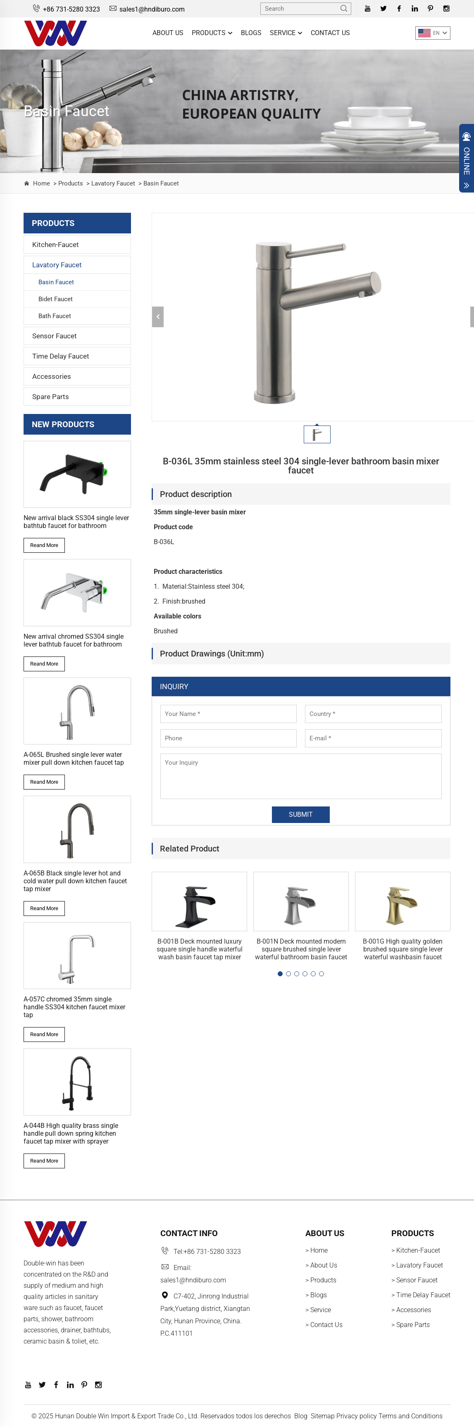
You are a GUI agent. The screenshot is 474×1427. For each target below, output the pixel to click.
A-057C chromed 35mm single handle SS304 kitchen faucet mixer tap (74, 1007)
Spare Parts (50, 396)
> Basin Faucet (158, 183)
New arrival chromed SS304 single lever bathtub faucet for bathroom (74, 640)
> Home (316, 1250)
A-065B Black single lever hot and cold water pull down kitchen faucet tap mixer (75, 881)
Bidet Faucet (55, 299)
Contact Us (330, 33)
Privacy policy (356, 1416)
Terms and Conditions (411, 1416)
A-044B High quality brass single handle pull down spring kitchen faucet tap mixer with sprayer (71, 1133)
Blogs (251, 33)
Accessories (51, 376)
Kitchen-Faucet (55, 244)
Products (212, 33)
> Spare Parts (410, 1325)
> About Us (321, 1265)
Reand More (44, 545)
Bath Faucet (54, 316)
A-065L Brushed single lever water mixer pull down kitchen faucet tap (74, 758)
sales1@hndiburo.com (146, 9)
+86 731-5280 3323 (66, 9)
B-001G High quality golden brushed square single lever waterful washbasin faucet (403, 949)
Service (286, 33)
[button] (280, 973)
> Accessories (411, 1310)
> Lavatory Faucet (110, 183)
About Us (167, 33)
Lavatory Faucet (57, 265)
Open (466, 160)
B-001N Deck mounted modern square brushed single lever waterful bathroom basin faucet (301, 949)
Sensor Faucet (54, 336)
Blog (300, 1416)
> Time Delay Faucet (420, 1295)
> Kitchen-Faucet (415, 1250)
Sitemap (323, 1416)
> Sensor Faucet (414, 1280)
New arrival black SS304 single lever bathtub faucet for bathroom (76, 522)
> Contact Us (324, 1325)
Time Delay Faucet (60, 356)
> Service (318, 1310)
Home (41, 183)
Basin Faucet (56, 282)
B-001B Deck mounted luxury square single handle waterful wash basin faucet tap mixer (200, 949)
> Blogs (316, 1295)
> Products (67, 183)
